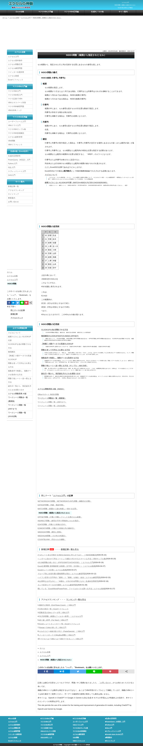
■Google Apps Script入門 (114, 734)
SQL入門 (11, 167)
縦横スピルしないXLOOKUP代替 (19, 338)
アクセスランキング (50, 599)
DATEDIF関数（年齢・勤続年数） (51, 505)
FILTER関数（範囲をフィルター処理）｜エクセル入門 (61, 616)
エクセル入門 (59, 496)
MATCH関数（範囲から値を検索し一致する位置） (58, 509)
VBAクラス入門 (14, 125)
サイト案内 (123, 13)
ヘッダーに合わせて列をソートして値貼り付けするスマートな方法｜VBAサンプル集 (72, 559)
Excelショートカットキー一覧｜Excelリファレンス (59, 624)
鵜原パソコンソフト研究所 (82, 744)
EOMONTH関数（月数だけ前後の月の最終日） (56, 528)
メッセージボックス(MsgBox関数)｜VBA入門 (57, 635)
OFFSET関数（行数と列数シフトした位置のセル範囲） (60, 517)
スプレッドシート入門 (17, 171)
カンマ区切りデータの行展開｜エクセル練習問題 (57, 585)
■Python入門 (109, 724)
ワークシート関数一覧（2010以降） (52, 406)
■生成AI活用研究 (110, 718)
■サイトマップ (110, 740)
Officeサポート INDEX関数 (48, 394)
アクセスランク (17, 318)
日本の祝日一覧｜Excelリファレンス (54, 609)
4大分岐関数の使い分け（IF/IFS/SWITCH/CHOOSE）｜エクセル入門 (65, 562)
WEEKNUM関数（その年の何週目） (52, 536)
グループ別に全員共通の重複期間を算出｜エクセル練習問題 (62, 574)
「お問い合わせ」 (105, 682)
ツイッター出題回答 (16, 72)
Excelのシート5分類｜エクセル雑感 (52, 570)
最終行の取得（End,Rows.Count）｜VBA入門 (57, 605)
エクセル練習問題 (15, 68)
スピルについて (51, 175)
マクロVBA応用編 (71, 13)
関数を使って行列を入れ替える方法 (55, 350)
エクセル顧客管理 (15, 137)
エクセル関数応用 (15, 64)
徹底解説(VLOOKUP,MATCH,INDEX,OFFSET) (59, 336)
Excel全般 (20, 13)
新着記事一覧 (13, 186)
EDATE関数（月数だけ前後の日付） (52, 524)
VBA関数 (11, 141)
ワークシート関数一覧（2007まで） (52, 402)
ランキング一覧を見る (76, 599)
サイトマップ (13, 194)
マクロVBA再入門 (15, 95)
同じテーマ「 (47, 496)
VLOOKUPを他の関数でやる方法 (54, 330)
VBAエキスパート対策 (17, 103)
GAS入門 (11, 175)
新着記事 (48, 549)
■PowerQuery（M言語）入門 (115, 721)
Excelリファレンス (15, 80)
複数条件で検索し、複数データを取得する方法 (60, 358)
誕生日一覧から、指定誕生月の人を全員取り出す (61, 374)
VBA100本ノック (15, 110)
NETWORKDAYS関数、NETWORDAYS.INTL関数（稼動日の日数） (65, 501)
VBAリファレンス (15, 145)
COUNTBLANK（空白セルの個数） (52, 539)
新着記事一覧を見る (70, 549)
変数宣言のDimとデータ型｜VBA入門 (54, 612)
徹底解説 (11, 352)
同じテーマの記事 (18, 310)
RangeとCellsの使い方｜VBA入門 (52, 627)
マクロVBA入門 (14, 91)
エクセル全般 (45, 652)
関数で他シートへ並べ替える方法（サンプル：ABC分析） (64, 366)
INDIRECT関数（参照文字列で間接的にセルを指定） (59, 521)
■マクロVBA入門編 (47, 718)
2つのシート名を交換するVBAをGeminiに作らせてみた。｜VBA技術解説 (67, 555)
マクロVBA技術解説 (16, 133)
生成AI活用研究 (14, 156)
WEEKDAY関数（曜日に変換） (50, 532)
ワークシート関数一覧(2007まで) (17, 407)
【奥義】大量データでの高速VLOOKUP (57, 344)
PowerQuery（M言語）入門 (19, 160)
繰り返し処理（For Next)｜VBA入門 (53, 620)
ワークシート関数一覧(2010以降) (17, 414)
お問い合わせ (14, 202)
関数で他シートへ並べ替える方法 (19, 380)
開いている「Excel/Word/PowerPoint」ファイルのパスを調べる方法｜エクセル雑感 (71, 588)
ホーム (42, 648)
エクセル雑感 (13, 76)
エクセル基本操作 (15, 60)
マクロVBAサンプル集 (17, 129)
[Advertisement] (71, 34)
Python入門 (12, 164)
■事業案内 (108, 737)
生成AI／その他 (97, 13)
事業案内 (11, 198)
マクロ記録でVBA (15, 99)
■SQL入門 (108, 727)
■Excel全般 (12, 718)
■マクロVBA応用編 (79, 718)
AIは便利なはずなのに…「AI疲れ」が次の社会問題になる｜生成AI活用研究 (68, 581)
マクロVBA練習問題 (16, 106)
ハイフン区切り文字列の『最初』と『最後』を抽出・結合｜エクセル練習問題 (69, 577)
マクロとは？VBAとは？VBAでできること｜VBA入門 (61, 639)
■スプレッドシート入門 (113, 731)
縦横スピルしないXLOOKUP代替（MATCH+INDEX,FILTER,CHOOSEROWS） (76, 183)
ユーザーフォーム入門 (17, 121)
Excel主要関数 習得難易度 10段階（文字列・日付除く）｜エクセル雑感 (66, 566)
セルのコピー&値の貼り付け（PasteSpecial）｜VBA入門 (62, 631)
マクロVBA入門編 (45, 13)
